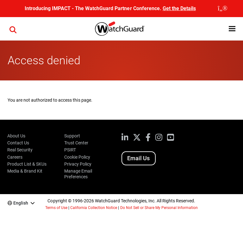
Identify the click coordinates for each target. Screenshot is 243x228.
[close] (222, 9)
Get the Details (179, 8)
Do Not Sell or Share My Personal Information (159, 208)
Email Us (138, 158)
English (20, 203)
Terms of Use (56, 208)
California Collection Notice (93, 208)
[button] (232, 28)
